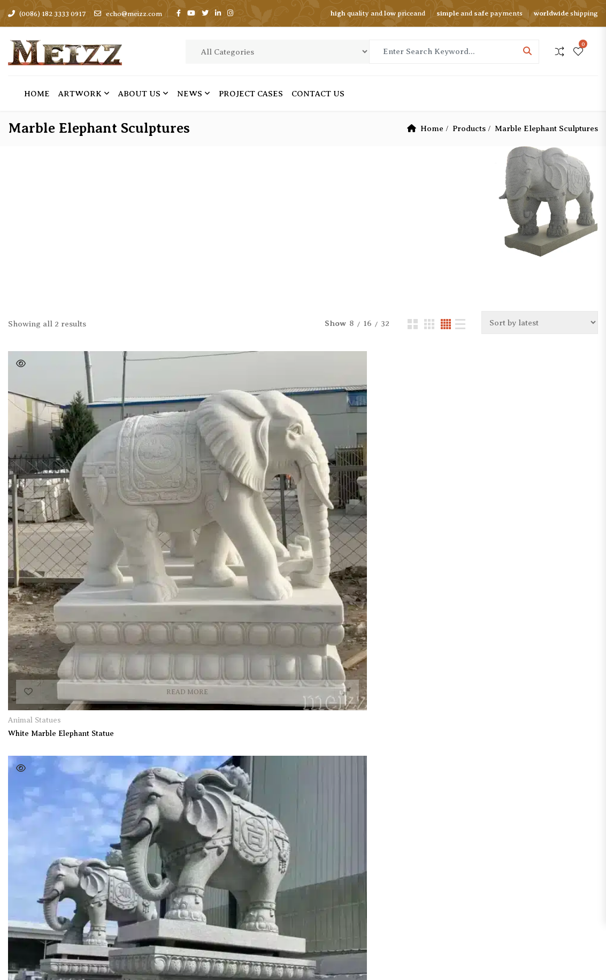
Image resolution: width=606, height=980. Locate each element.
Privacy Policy (193, 849)
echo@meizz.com (128, 14)
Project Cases (192, 774)
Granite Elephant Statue (200, 512)
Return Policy (192, 811)
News (189, 93)
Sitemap (182, 867)
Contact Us (318, 93)
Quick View (21, 363)
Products (469, 128)
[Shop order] (539, 322)
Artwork (80, 93)
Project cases (251, 93)
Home (37, 93)
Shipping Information (207, 792)
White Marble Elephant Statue (61, 512)
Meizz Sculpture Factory (121, 955)
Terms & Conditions (204, 830)
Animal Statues (34, 499)
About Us (139, 93)
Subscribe (131, 776)
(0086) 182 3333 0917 (47, 14)
